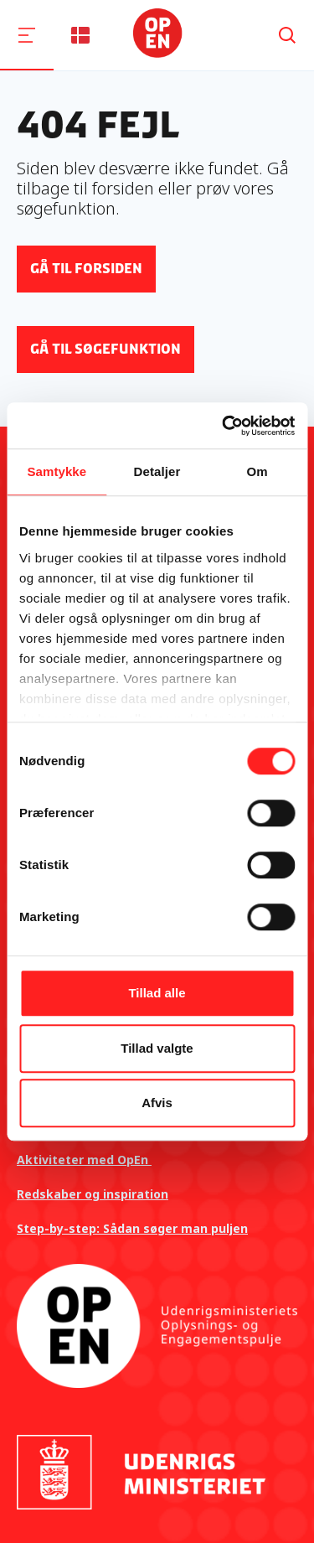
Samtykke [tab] (56, 471)
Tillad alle (156, 993)
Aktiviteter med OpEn (84, 1160)
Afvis (157, 1102)
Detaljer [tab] (157, 471)
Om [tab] (257, 471)
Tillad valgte (157, 1048)
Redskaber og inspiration (92, 1194)
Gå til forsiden (86, 269)
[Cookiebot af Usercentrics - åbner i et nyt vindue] (223, 426)
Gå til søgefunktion (105, 349)
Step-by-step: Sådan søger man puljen (132, 1228)
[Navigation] (27, 35)
